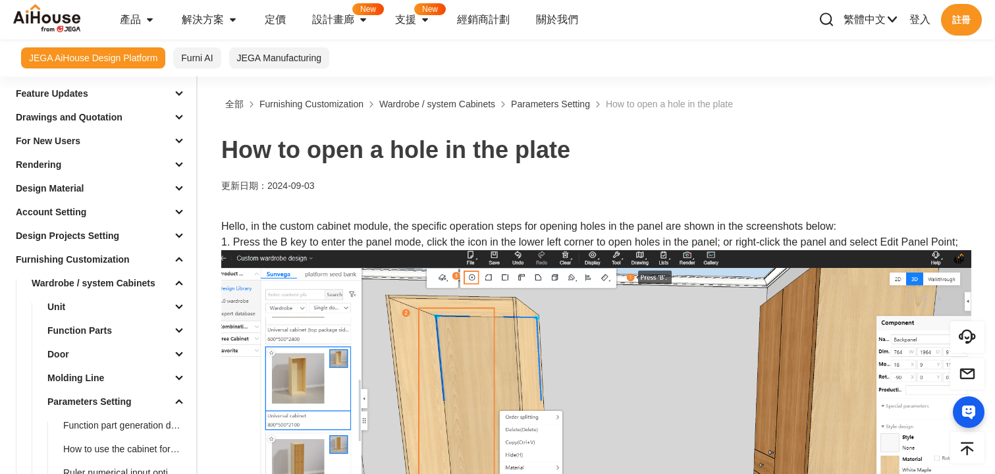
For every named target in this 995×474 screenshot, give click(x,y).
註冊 (961, 19)
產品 (137, 20)
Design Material (50, 188)
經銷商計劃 (483, 19)
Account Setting (51, 212)
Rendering (38, 164)
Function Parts (79, 330)
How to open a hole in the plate (669, 104)
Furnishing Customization (73, 259)
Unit (56, 307)
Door (58, 354)
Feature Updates (52, 93)
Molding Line (75, 378)
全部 (234, 104)
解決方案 (210, 20)
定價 (275, 19)
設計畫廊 (347, 15)
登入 (919, 19)
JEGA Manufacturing (279, 58)
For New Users (48, 141)
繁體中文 (871, 20)
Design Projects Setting (67, 235)
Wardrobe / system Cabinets (93, 283)
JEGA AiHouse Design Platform (93, 58)
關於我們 (557, 19)
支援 (419, 15)
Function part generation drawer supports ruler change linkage (127, 425)
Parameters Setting (89, 401)
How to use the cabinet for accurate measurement (127, 449)
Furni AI (197, 58)
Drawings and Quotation (69, 117)
